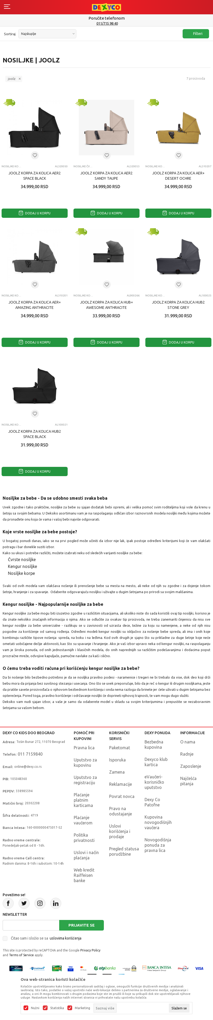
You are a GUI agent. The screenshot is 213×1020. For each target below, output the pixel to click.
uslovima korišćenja (65, 938)
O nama (187, 741)
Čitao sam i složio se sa (46, 938)
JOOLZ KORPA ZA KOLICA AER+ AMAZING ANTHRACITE (34, 305)
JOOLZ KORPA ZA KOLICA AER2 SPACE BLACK (34, 175)
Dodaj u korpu (34, 213)
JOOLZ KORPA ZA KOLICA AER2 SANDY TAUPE (106, 175)
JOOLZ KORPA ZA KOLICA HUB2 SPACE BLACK (34, 434)
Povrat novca (122, 796)
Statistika (57, 1008)
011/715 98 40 (107, 23)
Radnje (186, 754)
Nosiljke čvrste (83, 166)
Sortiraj (10, 34)
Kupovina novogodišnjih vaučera (158, 822)
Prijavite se (81, 925)
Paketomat (119, 747)
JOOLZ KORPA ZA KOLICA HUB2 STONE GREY (178, 305)
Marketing (82, 1008)
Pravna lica (84, 747)
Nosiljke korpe (11, 166)
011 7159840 (30, 754)
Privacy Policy (90, 950)
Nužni (35, 1008)
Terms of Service (21, 955)
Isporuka (117, 759)
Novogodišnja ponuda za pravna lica (158, 845)
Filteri (195, 33)
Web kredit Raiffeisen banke (84, 875)
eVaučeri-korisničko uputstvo (154, 782)
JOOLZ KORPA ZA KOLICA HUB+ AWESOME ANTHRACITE (106, 305)
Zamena (117, 772)
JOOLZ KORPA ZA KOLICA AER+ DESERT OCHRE (178, 175)
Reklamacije (120, 784)
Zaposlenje (190, 766)
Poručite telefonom (107, 18)
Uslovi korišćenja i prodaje (119, 831)
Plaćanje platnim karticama (83, 800)
